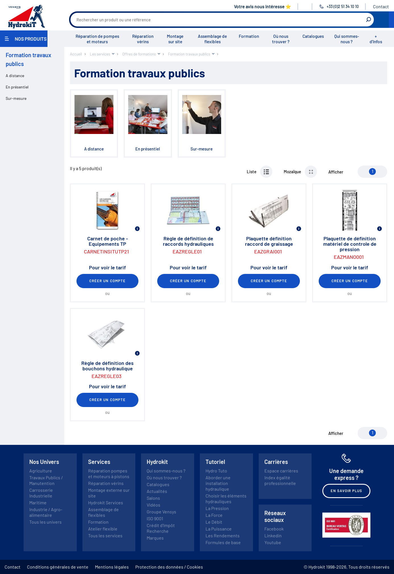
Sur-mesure (16, 98)
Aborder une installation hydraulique (218, 483)
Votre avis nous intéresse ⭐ (262, 6)
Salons (153, 498)
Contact (381, 6)
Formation (249, 36)
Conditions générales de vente (57, 566)
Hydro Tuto (216, 470)
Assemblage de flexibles (212, 39)
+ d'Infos (376, 39)
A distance (15, 75)
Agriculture (40, 470)
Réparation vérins (143, 39)
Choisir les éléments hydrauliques (226, 498)
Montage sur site (175, 39)
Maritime (38, 502)
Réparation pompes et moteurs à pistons (108, 473)
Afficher (335, 171)
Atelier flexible (102, 528)
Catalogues (313, 36)
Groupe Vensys (161, 511)
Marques (155, 537)
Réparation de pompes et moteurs (97, 39)
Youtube (272, 542)
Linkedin (273, 535)
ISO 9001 (155, 518)
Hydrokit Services (105, 502)
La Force (214, 515)
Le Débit (214, 522)
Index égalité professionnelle (280, 480)
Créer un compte (107, 280)
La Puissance (219, 528)
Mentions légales (112, 566)
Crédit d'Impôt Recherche (161, 528)
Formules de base (223, 542)
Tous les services (105, 535)
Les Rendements (223, 535)
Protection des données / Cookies (169, 566)
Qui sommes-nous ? (346, 39)
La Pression (217, 508)
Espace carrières (281, 470)
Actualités (157, 491)
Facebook (274, 528)
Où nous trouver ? (280, 39)
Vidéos (153, 504)
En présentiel (17, 86)
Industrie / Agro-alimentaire (45, 512)
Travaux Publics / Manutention (46, 480)
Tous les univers (45, 522)
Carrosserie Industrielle (41, 492)
